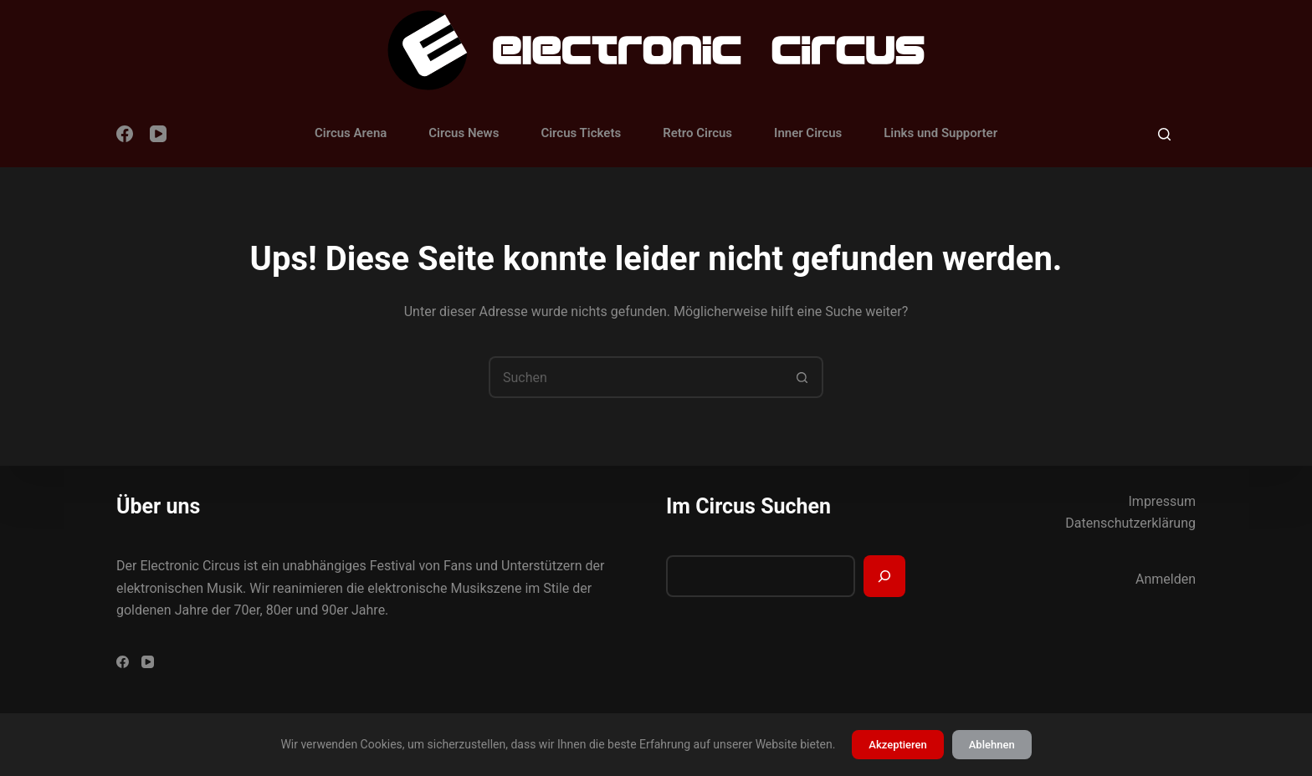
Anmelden (1165, 579)
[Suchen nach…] (635, 377)
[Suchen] (1164, 134)
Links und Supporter (940, 132)
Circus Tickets (581, 132)
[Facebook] (124, 133)
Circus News (463, 132)
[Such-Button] (802, 377)
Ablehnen (992, 744)
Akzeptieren (897, 744)
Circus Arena (351, 132)
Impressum (1163, 501)
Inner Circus (808, 132)
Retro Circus (697, 132)
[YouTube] (158, 133)
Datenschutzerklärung (1130, 523)
